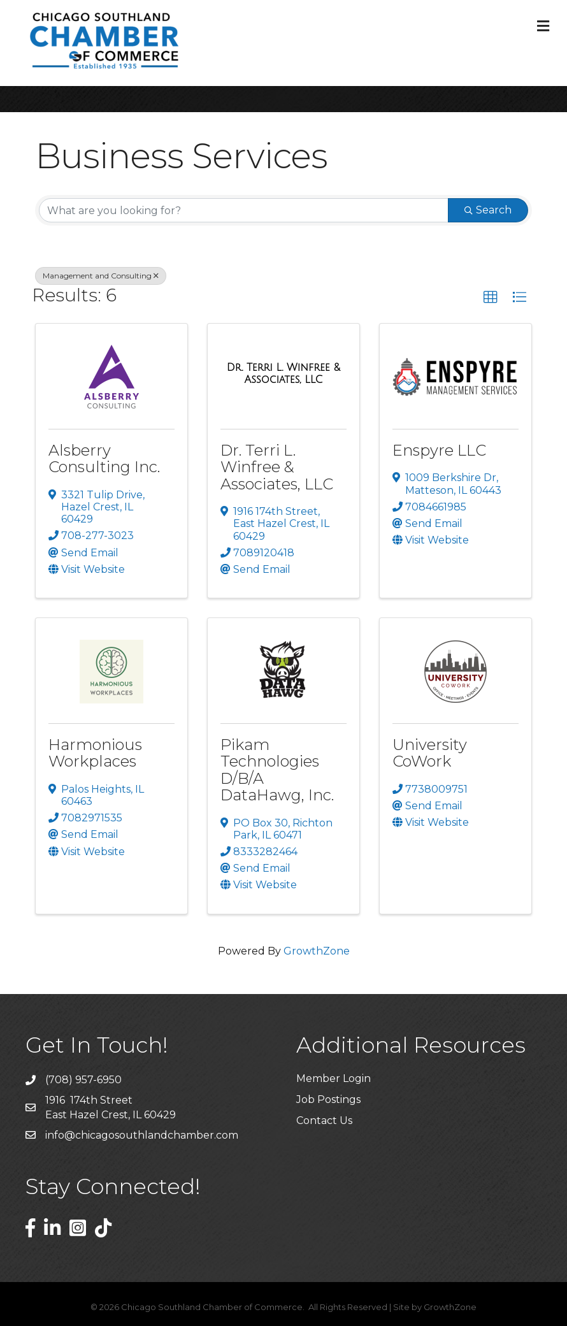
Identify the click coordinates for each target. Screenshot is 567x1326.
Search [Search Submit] (488, 210)
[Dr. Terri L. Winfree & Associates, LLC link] (283, 373)
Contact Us (324, 1120)
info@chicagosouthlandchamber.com (141, 1135)
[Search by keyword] (244, 210)
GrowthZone (317, 951)
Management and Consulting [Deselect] (101, 275)
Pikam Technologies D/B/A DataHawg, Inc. (277, 769)
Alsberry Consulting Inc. (104, 458)
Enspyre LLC (439, 450)
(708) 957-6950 (83, 1080)
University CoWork (429, 752)
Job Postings (328, 1099)
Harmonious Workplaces (95, 752)
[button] (490, 297)
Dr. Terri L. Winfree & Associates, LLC (276, 467)
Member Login (333, 1078)
